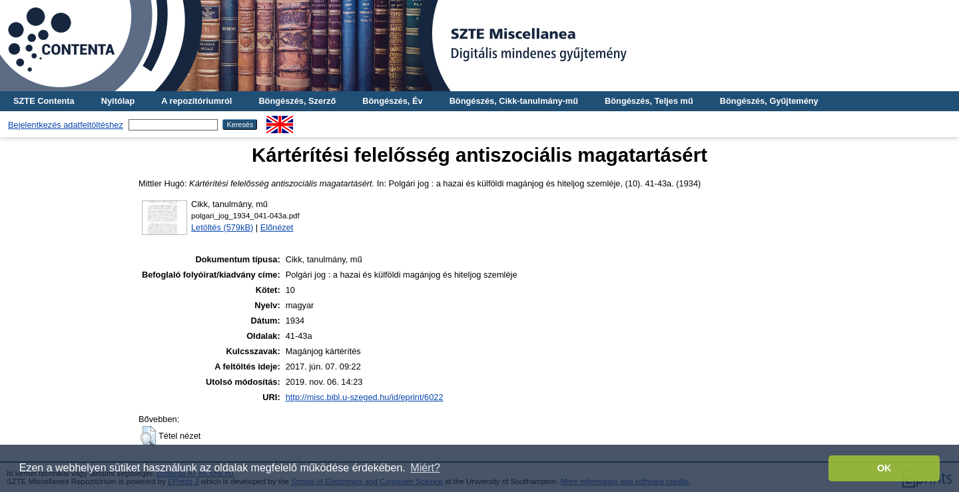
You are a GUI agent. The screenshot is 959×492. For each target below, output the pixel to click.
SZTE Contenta (44, 101)
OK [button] (884, 468)
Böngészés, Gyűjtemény (769, 101)
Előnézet (277, 227)
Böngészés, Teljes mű (649, 101)
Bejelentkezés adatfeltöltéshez (65, 125)
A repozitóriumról (196, 101)
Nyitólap (118, 101)
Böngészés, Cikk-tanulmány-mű (514, 101)
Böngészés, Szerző (297, 101)
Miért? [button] (425, 467)
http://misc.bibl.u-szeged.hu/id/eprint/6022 (365, 397)
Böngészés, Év (392, 101)
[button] (148, 436)
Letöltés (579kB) (222, 227)
